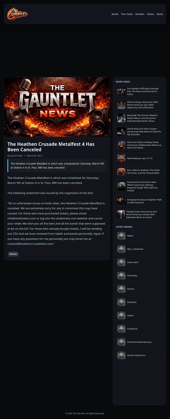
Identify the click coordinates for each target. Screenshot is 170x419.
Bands (115, 14)
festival (13, 254)
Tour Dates (127, 14)
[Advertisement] (85, 51)
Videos (150, 14)
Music (160, 14)
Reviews (139, 14)
